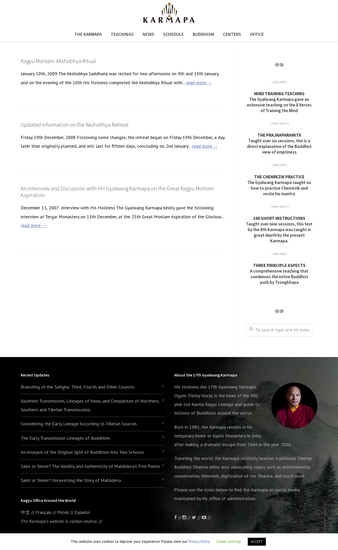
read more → (199, 82)
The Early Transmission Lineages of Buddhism (65, 438)
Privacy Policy (199, 541)
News (148, 34)
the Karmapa (213, 427)
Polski (63, 512)
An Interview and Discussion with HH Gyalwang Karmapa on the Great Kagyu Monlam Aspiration (117, 192)
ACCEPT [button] (257, 542)
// (197, 517)
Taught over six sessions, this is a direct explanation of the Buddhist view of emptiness (279, 143)
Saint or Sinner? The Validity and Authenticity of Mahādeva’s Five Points (90, 466)
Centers (232, 34)
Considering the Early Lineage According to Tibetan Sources (79, 424)
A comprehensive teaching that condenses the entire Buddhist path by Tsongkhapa (279, 274)
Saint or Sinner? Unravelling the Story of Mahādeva (71, 480)
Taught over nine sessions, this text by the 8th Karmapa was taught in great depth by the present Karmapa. (279, 229)
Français (44, 512)
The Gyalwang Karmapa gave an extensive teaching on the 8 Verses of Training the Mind (279, 102)
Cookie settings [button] (228, 541)
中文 (25, 512)
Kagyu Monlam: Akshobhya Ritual (58, 60)
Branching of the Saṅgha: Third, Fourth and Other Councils (78, 387)
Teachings (122, 34)
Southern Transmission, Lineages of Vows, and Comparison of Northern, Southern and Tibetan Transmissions (90, 405)
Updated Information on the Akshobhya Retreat (75, 124)
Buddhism (203, 34)
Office (257, 34)
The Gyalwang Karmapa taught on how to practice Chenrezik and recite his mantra (279, 185)
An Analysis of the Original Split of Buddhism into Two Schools (82, 452)
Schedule (173, 34)
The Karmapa (88, 34)
